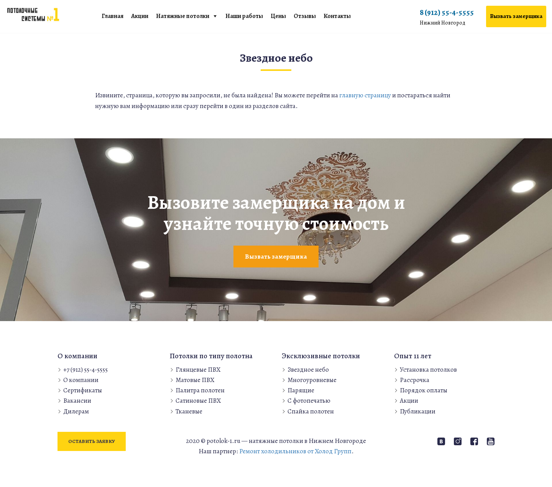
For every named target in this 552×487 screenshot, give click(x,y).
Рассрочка (414, 379)
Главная (112, 16)
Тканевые (189, 411)
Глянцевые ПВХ (198, 369)
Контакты (337, 16)
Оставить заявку (91, 441)
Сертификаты (82, 390)
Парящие (301, 390)
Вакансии (77, 400)
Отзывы (305, 16)
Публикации (417, 411)
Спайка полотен (311, 411)
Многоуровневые (312, 379)
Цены (278, 16)
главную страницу (365, 95)
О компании (81, 379)
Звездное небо (308, 369)
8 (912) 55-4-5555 (447, 17)
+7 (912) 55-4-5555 (85, 369)
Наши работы (244, 16)
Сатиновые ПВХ (198, 400)
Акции (139, 16)
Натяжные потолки (182, 16)
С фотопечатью (309, 400)
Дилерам (76, 411)
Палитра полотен (200, 390)
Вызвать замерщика (516, 16)
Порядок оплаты (423, 390)
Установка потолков (428, 369)
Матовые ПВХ (195, 379)
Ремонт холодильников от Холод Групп (295, 451)
